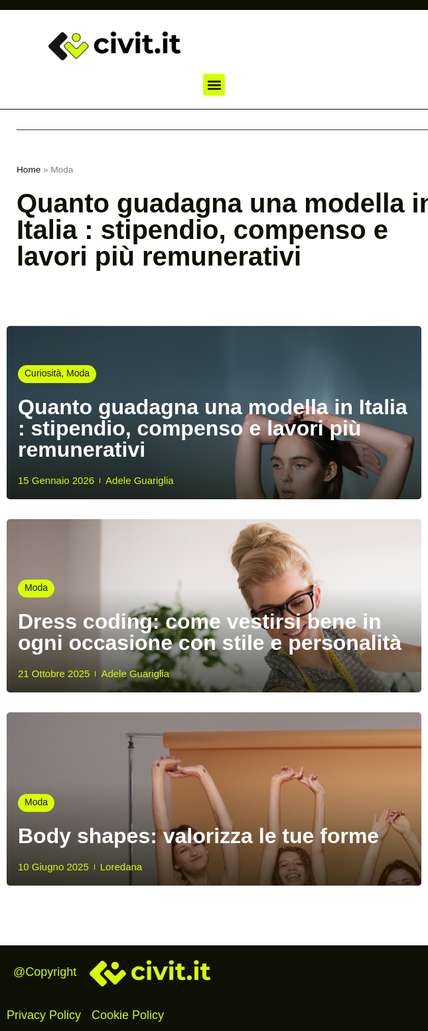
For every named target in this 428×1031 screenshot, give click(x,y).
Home (28, 170)
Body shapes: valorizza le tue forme (198, 836)
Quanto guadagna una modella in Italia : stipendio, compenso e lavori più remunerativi (212, 428)
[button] (214, 85)
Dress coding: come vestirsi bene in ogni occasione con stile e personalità (209, 632)
